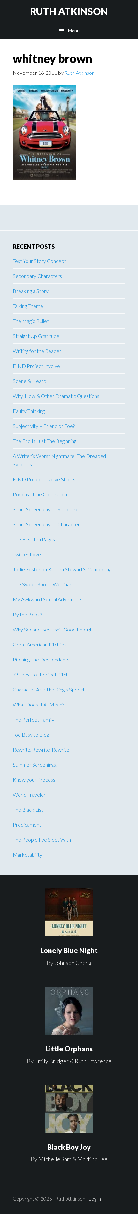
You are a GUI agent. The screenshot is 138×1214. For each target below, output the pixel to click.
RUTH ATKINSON (69, 11)
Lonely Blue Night (69, 950)
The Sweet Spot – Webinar (42, 584)
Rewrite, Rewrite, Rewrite (41, 749)
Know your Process (34, 779)
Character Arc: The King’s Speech (49, 689)
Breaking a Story (31, 291)
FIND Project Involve (36, 366)
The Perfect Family (33, 719)
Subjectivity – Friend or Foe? (44, 426)
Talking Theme (28, 306)
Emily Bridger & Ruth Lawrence (72, 1061)
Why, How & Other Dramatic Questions (56, 396)
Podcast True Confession (40, 494)
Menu (74, 30)
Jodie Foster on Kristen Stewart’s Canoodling (62, 569)
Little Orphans (69, 1048)
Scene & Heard (29, 381)
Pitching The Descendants (41, 659)
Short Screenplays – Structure (46, 509)
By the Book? (27, 614)
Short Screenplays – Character (46, 524)
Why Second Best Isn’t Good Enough (53, 629)
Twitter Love (27, 554)
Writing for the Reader (37, 351)
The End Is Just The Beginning (44, 441)
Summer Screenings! (35, 764)
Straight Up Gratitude (36, 336)
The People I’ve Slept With (42, 839)
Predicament (27, 824)
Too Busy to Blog (31, 734)
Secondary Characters (37, 276)
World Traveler (29, 794)
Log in (94, 1198)
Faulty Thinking (29, 411)
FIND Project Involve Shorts (44, 479)
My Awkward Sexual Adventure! (48, 599)
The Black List (28, 809)
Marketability (27, 854)
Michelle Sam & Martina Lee (73, 1159)
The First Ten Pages (34, 539)
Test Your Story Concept (39, 261)
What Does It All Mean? (38, 704)
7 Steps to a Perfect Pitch (41, 674)
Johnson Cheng (73, 962)
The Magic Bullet (31, 321)
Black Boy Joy (69, 1147)
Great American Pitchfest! (41, 644)
